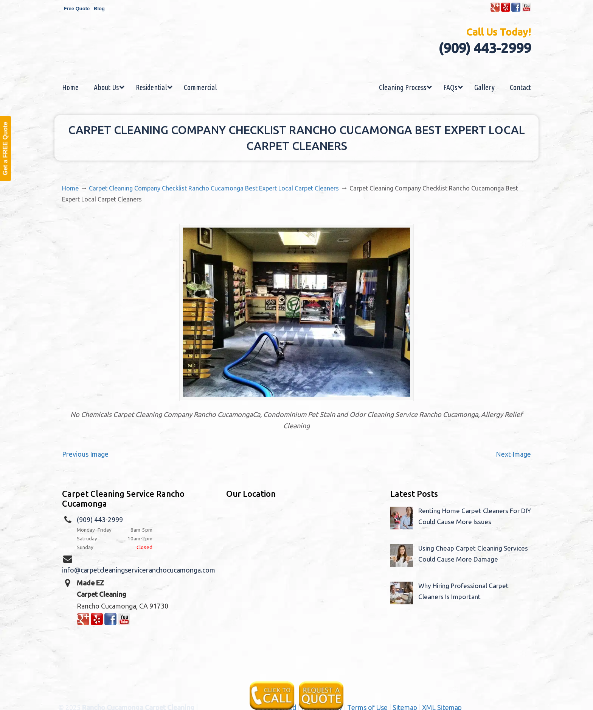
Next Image (513, 454)
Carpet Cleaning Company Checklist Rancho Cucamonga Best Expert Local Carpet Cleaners (214, 188)
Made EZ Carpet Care (296, 54)
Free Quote (77, 8)
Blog (99, 8)
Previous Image (85, 454)
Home (70, 188)
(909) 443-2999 (484, 48)
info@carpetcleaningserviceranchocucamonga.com (138, 570)
